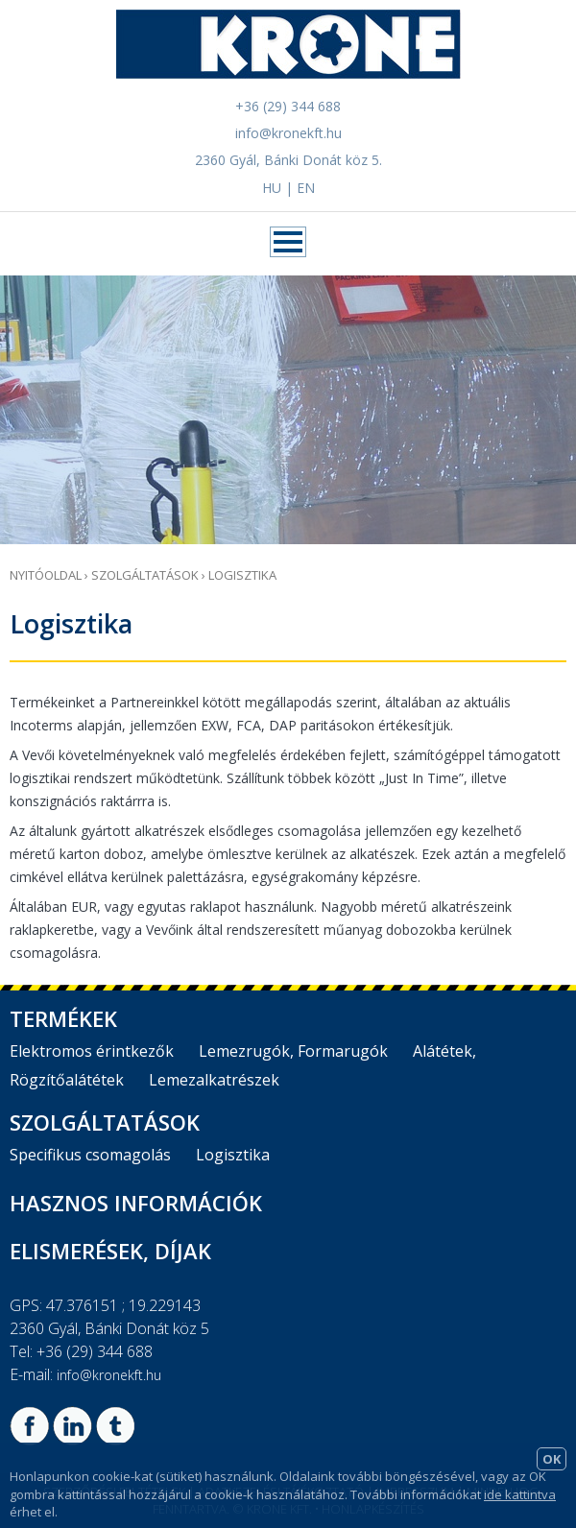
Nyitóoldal (46, 575)
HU (271, 188)
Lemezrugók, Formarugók (293, 1051)
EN (306, 188)
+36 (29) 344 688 (288, 106)
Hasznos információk (136, 1202)
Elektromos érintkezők (92, 1051)
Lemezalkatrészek (214, 1079)
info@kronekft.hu (288, 133)
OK (551, 1459)
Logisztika (242, 575)
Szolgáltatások (145, 575)
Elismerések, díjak (110, 1250)
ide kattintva (520, 1494)
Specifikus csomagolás (90, 1154)
